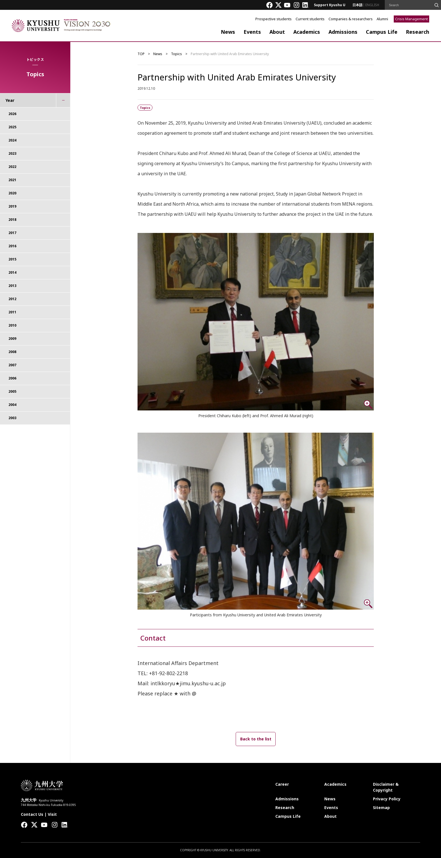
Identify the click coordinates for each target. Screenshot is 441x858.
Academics (306, 31)
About (277, 31)
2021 (12, 180)
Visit (52, 814)
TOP (141, 53)
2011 (12, 312)
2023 (12, 153)
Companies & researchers (350, 18)
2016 (12, 246)
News (228, 31)
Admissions (342, 31)
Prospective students (273, 18)
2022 (12, 166)
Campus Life (381, 31)
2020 (12, 193)
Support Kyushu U (329, 5)
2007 (12, 365)
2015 (12, 259)
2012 (12, 299)
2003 (12, 417)
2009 (12, 338)
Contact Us (32, 814)
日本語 (357, 5)
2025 (12, 127)
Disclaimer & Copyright (386, 787)
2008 (12, 351)
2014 (12, 272)
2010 (12, 325)
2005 (12, 391)
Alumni (382, 18)
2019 (12, 206)
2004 (12, 404)
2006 (12, 378)
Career (282, 784)
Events (252, 31)
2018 (12, 219)
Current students (310, 18)
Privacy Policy (386, 798)
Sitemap (381, 807)
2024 (12, 140)
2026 (12, 113)
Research (417, 31)
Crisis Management (411, 18)
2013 (12, 285)
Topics (176, 53)
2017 (12, 232)
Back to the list (255, 739)
